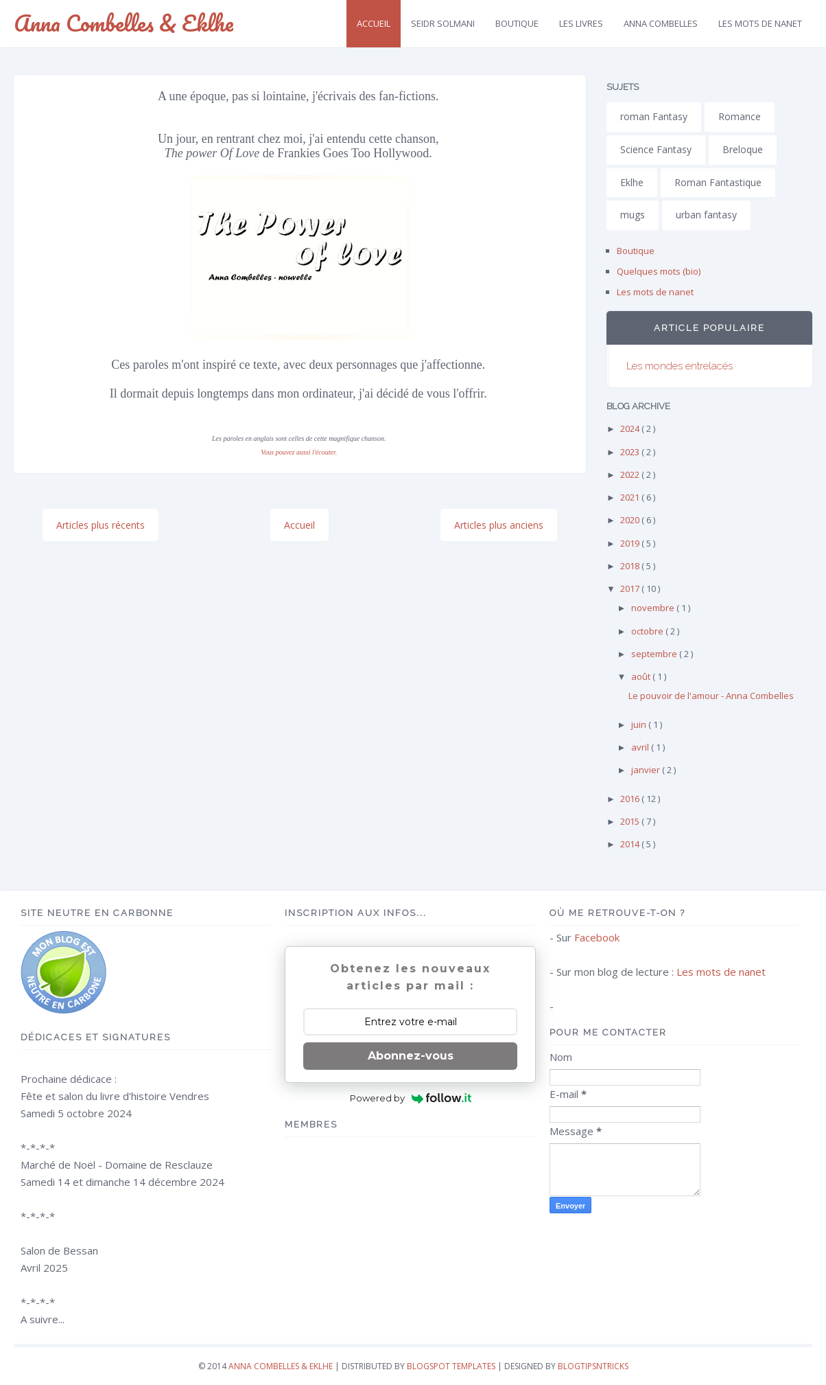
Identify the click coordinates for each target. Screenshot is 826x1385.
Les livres (581, 23)
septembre (655, 654)
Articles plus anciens (498, 524)
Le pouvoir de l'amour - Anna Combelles (711, 695)
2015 (630, 821)
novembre (653, 608)
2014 (630, 844)
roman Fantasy (653, 116)
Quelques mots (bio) (658, 271)
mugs (632, 214)
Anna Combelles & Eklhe (123, 23)
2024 (630, 428)
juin (639, 724)
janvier (646, 770)
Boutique (517, 23)
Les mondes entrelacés (679, 366)
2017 (630, 588)
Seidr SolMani (443, 23)
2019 (630, 543)
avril (641, 747)
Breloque (742, 149)
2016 (630, 798)
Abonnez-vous (410, 1055)
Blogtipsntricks (593, 1366)
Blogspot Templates (451, 1366)
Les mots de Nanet (760, 23)
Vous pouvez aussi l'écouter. (299, 452)
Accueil (373, 23)
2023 (630, 452)
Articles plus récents (100, 524)
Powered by (410, 1097)
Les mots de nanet (655, 292)
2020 (630, 520)
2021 (630, 497)
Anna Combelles (661, 23)
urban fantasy (706, 214)
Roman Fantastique (718, 182)
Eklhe (632, 182)
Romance (739, 116)
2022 (630, 474)
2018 (630, 566)
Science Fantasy (656, 149)
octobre (648, 631)
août (641, 676)
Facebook (597, 937)
